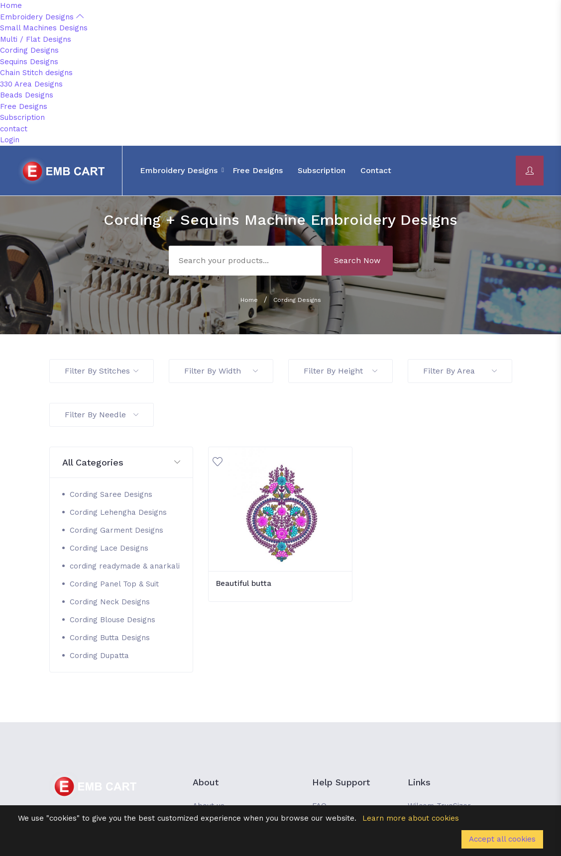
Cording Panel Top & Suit (114, 583)
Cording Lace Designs (109, 548)
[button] (121, 462)
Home (11, 5)
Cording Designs (29, 50)
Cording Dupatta (99, 655)
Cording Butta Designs (110, 637)
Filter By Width (221, 371)
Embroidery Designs (42, 16)
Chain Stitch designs (36, 72)
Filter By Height (340, 371)
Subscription (22, 117)
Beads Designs (26, 95)
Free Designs (23, 106)
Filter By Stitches (101, 371)
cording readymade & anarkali (125, 566)
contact (13, 128)
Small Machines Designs (44, 27)
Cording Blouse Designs (112, 619)
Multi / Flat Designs (35, 39)
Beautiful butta (243, 583)
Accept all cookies (502, 839)
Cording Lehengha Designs (118, 512)
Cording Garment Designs (116, 530)
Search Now (357, 260)
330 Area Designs (31, 84)
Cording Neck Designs (110, 601)
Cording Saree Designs (111, 494)
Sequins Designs (29, 61)
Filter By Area (460, 371)
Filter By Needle (101, 414)
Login (9, 139)
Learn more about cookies (410, 818)
